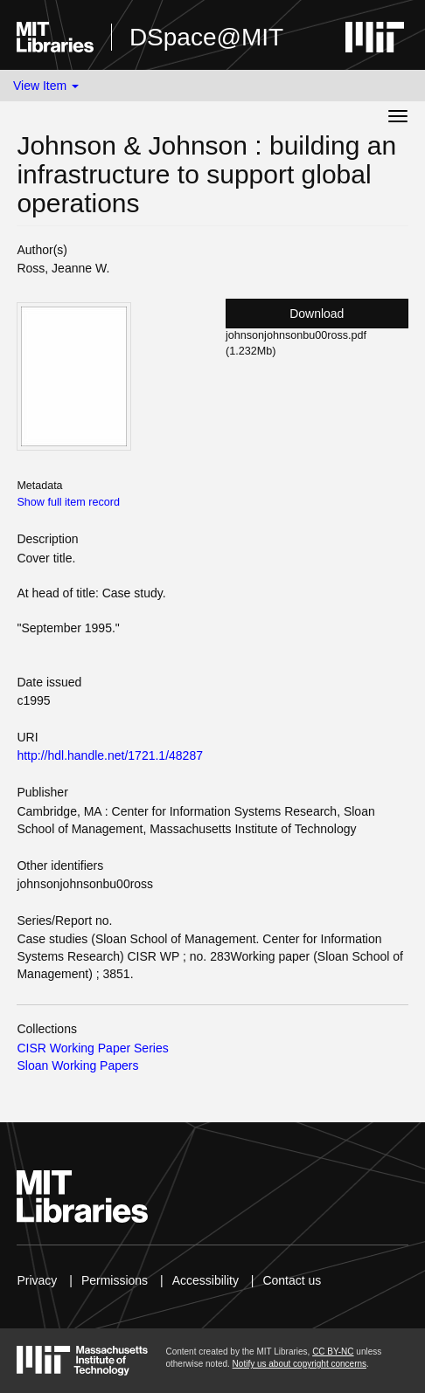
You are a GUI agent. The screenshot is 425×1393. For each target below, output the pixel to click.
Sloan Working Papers (77, 1065)
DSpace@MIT (206, 37)
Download (316, 314)
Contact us (291, 1280)
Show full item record (68, 502)
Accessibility (205, 1280)
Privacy (37, 1280)
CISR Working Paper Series (92, 1048)
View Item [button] (46, 86)
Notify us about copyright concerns (299, 1364)
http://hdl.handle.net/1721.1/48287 (110, 755)
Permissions (114, 1280)
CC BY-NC (332, 1351)
